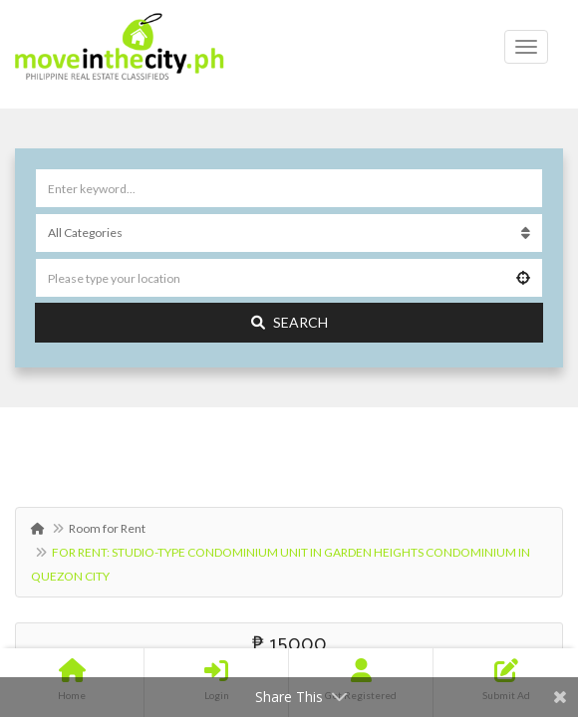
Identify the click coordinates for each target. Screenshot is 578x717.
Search (289, 322)
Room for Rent (107, 528)
